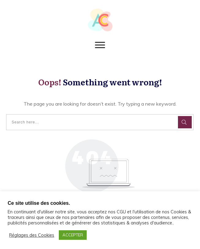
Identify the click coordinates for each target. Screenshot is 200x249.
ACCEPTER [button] (72, 234)
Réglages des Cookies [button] (31, 235)
